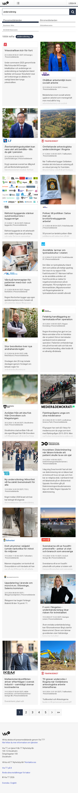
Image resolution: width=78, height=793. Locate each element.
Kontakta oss (30, 762)
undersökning (24, 36)
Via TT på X (7, 768)
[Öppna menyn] (18, 3)
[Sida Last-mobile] (58, 712)
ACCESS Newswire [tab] (10, 30)
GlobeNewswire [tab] (46, 25)
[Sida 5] (45, 712)
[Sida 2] (26, 712)
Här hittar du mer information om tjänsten (20, 742)
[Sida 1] (19, 712)
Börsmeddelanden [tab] (48, 20)
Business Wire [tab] (8, 25)
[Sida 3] (32, 712)
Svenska (5, 783)
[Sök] (35, 12)
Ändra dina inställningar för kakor (16, 773)
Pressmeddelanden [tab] (12, 20)
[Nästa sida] (52, 712)
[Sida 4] (39, 712)
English (14, 783)
